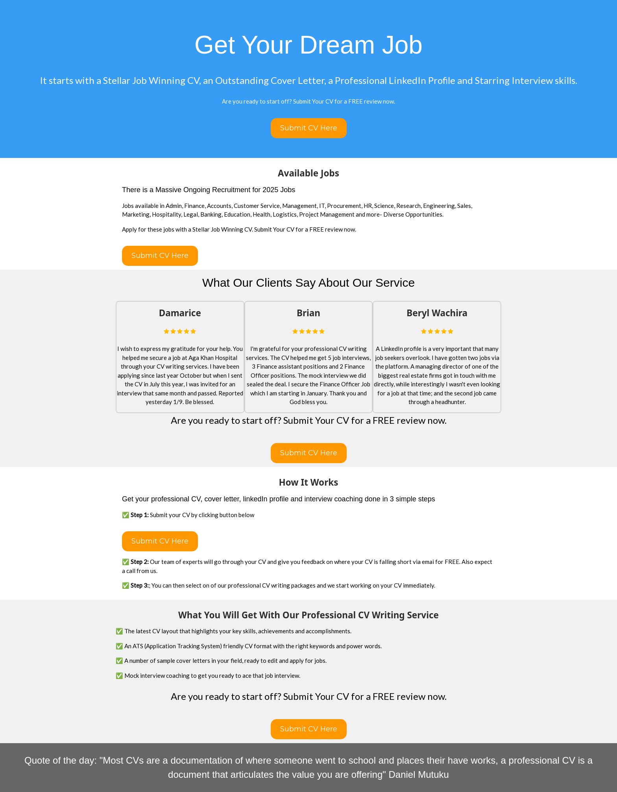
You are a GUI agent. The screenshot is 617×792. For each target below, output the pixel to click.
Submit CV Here (308, 128)
